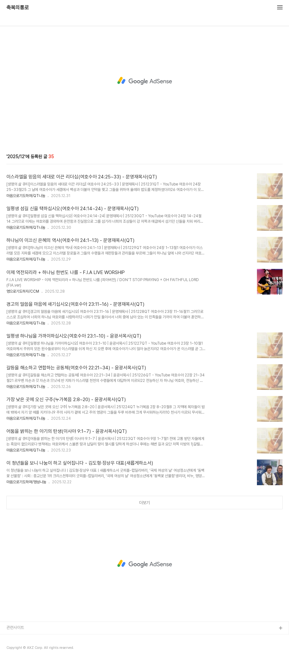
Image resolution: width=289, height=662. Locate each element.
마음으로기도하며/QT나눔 (25, 195)
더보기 (144, 502)
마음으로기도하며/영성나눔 (26, 482)
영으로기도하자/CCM (22, 291)
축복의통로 (17, 8)
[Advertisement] (144, 81)
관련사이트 (15, 627)
